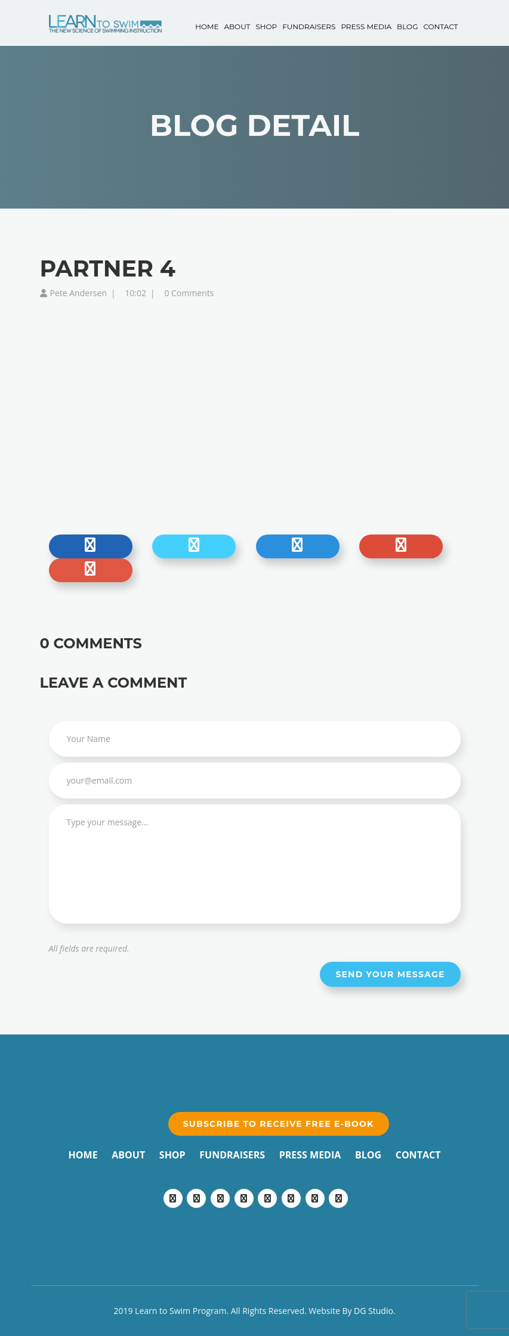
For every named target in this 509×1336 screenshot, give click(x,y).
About (237, 26)
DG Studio (373, 1310)
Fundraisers (308, 26)
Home (206, 26)
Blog (407, 26)
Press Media (366, 26)
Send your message (390, 974)
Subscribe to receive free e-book (278, 1123)
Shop (266, 26)
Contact (440, 26)
